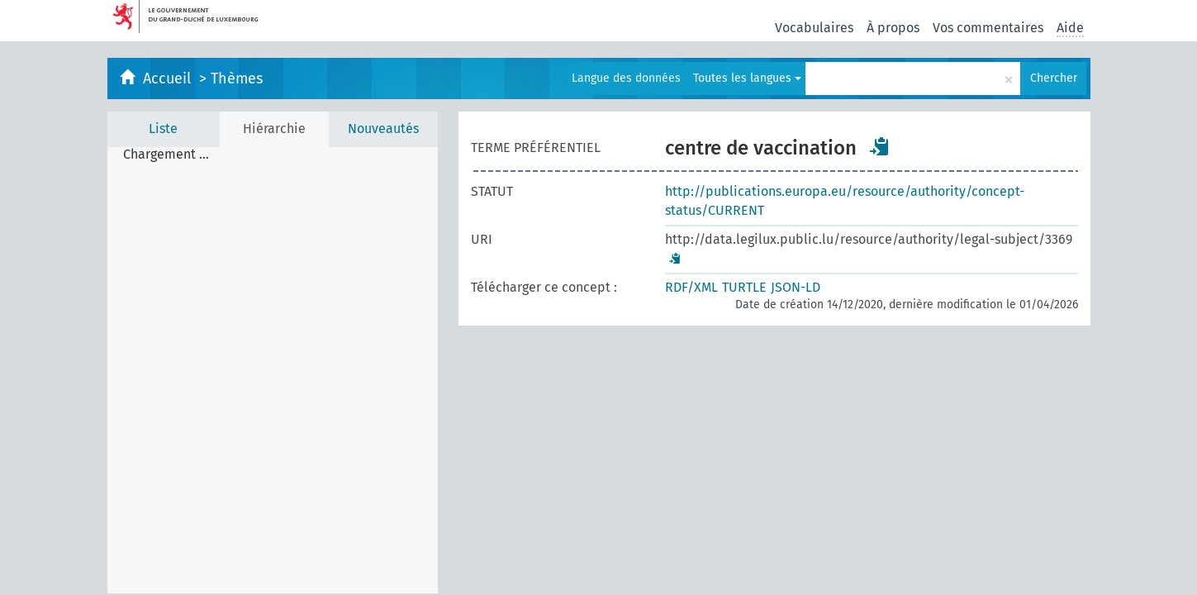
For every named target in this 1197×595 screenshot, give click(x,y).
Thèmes (237, 78)
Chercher (1053, 78)
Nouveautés (383, 128)
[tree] (272, 370)
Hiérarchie (274, 128)
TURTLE (744, 287)
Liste (163, 128)
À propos (893, 28)
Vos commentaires (988, 28)
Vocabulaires (814, 28)
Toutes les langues (747, 78)
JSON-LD (795, 287)
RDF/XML (691, 287)
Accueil (169, 78)
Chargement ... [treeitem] (166, 154)
